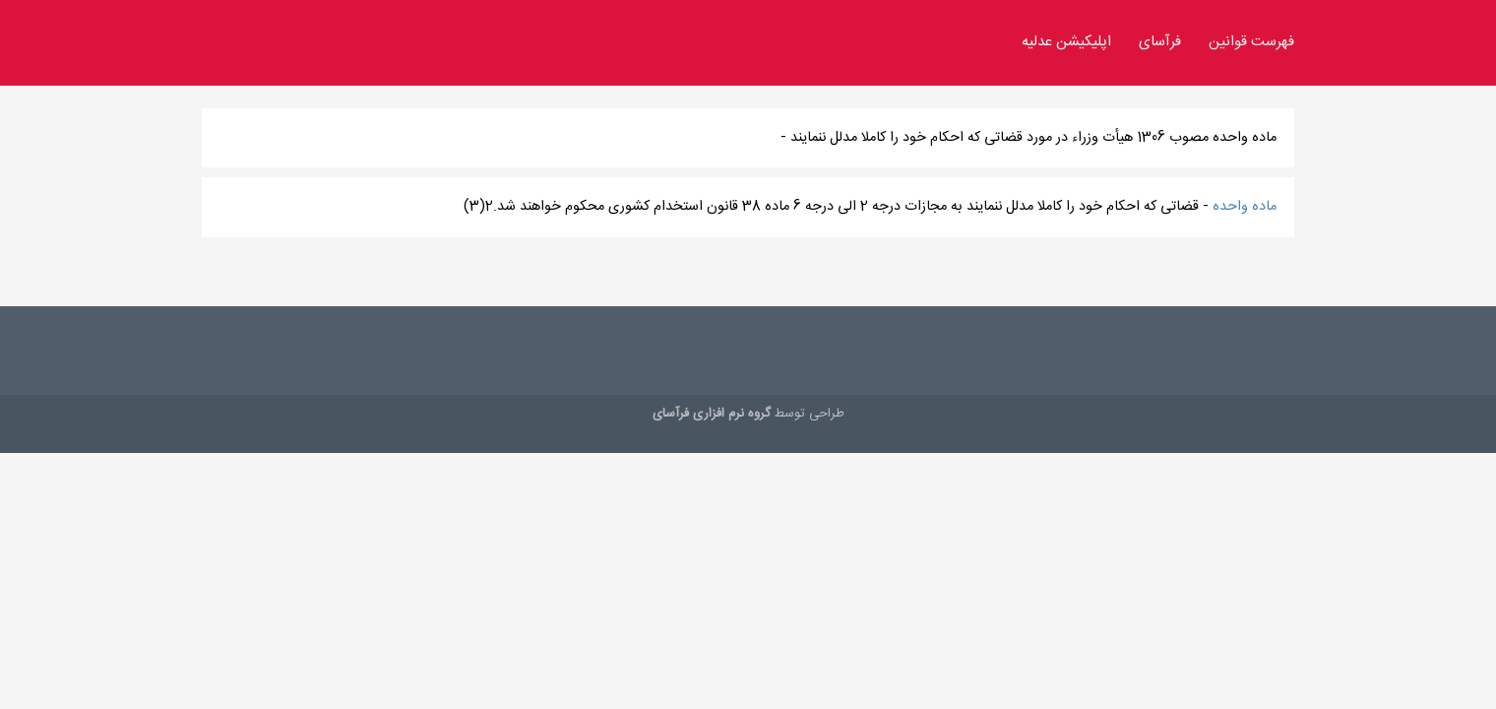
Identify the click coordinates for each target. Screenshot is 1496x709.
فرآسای (1160, 43)
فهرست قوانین (1251, 43)
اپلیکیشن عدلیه (1066, 43)
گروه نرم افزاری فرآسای (712, 413)
